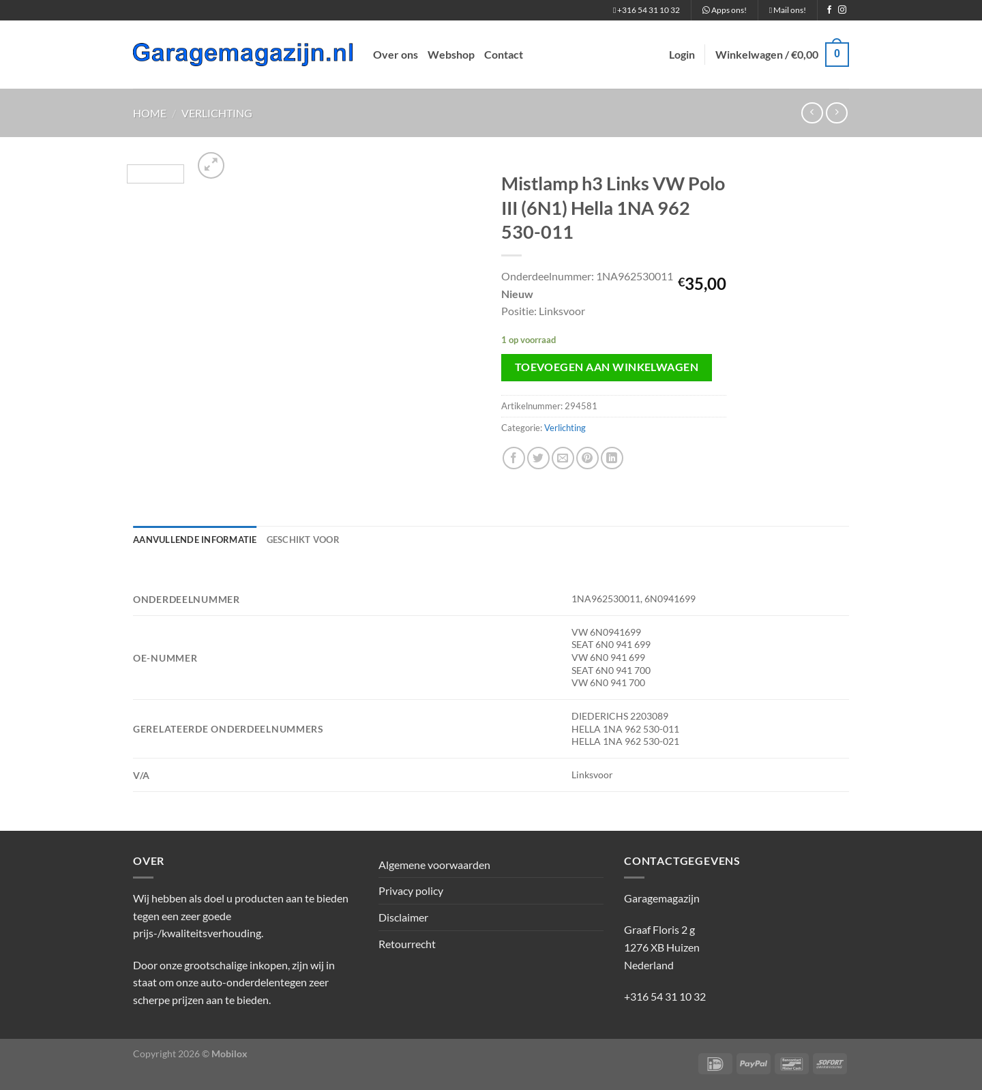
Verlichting (216, 112)
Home (149, 112)
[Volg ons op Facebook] (829, 10)
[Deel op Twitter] (538, 458)
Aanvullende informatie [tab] (195, 539)
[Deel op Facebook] (514, 458)
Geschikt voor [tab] (303, 539)
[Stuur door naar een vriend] (563, 458)
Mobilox (229, 1053)
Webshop (451, 54)
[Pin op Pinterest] (587, 458)
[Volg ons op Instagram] (842, 10)
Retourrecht (407, 943)
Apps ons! (724, 10)
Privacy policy (410, 890)
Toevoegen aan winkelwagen (607, 367)
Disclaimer (403, 917)
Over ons (395, 54)
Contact (503, 54)
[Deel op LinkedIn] (612, 458)
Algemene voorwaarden (434, 864)
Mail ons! (787, 10)
